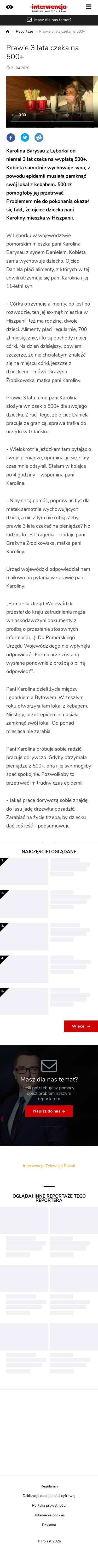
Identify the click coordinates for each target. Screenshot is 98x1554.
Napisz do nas (46, 1111)
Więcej (78, 1026)
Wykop (38, 137)
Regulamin (49, 1486)
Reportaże (24, 31)
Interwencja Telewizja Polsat (49, 1166)
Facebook (10, 137)
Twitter (24, 137)
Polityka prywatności (49, 1505)
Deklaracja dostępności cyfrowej (49, 1496)
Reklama (49, 1525)
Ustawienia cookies (49, 1515)
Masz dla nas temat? (52, 20)
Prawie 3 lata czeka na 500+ (62, 31)
